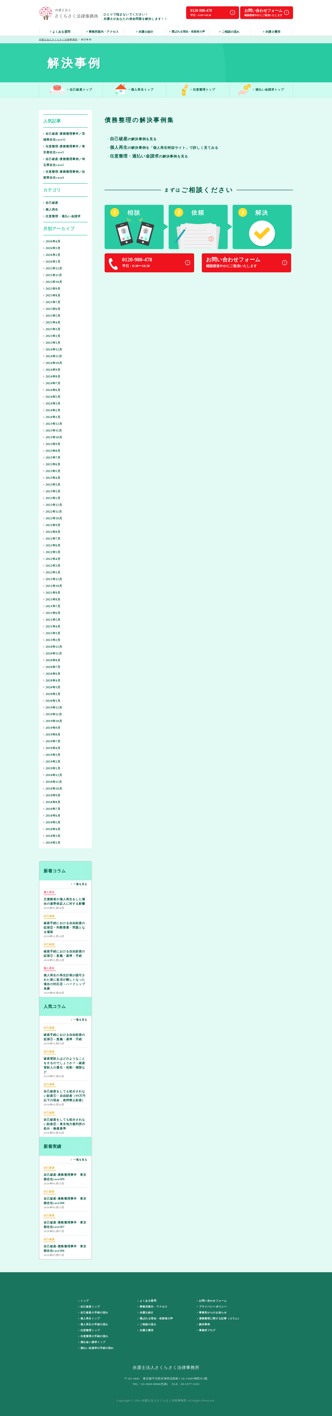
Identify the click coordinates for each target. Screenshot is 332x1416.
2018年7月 (52, 809)
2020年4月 (52, 680)
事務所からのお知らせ (212, 1312)
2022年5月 (52, 552)
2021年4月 (52, 626)
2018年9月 (52, 795)
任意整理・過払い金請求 (62, 216)
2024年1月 (52, 417)
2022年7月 (52, 538)
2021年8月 (52, 599)
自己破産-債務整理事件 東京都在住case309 (65, 1173)
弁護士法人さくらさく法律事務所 (58, 39)
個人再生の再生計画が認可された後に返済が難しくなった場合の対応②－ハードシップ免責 (64, 978)
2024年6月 (52, 390)
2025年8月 (52, 295)
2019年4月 (52, 748)
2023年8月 (52, 450)
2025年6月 (52, 309)
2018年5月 (52, 822)
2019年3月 (52, 754)
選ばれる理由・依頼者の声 (187, 31)
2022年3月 (52, 565)
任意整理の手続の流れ (93, 1336)
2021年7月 (52, 606)
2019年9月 (52, 727)
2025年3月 (52, 329)
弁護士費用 (271, 31)
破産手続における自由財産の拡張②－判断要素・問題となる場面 (64, 924)
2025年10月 (52, 282)
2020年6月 (52, 673)
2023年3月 (52, 484)
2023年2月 (52, 491)
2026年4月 (52, 241)
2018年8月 (52, 802)
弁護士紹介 (145, 31)
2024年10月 (52, 363)
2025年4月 (52, 322)
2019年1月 (52, 768)
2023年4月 (52, 477)
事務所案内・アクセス (103, 31)
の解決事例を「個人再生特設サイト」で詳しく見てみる (164, 148)
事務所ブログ (206, 1330)
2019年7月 (52, 741)
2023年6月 (52, 464)
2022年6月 (52, 545)
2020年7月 (52, 667)
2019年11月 (52, 714)
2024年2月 (52, 410)
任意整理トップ (198, 90)
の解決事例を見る (149, 156)
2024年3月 (52, 403)
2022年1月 (52, 572)
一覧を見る (79, 884)
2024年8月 (52, 376)
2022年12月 (52, 504)
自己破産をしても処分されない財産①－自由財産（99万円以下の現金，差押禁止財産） (65, 1092)
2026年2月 (52, 255)
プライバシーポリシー (212, 1306)
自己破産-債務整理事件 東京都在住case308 (65, 1197)
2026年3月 (52, 248)
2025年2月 (52, 336)
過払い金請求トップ (261, 90)
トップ (83, 1300)
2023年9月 (52, 444)
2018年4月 (52, 829)
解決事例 (203, 1324)
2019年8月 (52, 734)
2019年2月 (52, 761)
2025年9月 (52, 288)
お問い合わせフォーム (212, 1300)
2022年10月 (52, 518)
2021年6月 (52, 613)
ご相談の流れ (229, 31)
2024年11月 (52, 356)
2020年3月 (52, 687)
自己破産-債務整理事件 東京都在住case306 (65, 1244)
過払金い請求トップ (91, 1342)
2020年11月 (52, 653)
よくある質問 (60, 31)
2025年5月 (52, 315)
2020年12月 (52, 646)
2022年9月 (52, 525)
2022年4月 (52, 559)
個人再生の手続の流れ (93, 1324)
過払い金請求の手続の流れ (96, 1348)
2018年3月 (52, 836)
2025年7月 (52, 302)
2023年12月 (52, 423)
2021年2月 (52, 640)
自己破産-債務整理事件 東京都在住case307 (65, 1221)
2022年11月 (52, 511)
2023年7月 (52, 457)
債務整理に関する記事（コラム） (219, 1318)
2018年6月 (52, 815)
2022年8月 (52, 532)
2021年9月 (52, 592)
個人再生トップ (134, 90)
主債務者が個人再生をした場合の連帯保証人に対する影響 (64, 897)
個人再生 (50, 209)
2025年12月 (52, 268)
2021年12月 (52, 579)
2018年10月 (52, 788)
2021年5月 (52, 619)
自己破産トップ (71, 89)
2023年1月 (52, 498)
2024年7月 (52, 383)
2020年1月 (52, 700)
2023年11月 (52, 430)
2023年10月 (52, 437)
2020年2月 (52, 694)
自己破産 (50, 202)
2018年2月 (52, 842)
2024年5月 (52, 396)
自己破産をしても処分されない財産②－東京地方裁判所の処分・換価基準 (64, 1120)
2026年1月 (52, 261)
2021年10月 (52, 586)
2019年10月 (52, 721)
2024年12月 (52, 349)
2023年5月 (52, 471)
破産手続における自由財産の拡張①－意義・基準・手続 (64, 949)
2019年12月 (52, 707)
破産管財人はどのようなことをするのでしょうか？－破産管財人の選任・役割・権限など (64, 1061)
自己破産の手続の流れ (93, 1312)
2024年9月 (52, 369)
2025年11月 (52, 275)
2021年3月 (52, 633)
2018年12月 (52, 775)
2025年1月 (52, 342)
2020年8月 (52, 660)
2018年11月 (52, 781)
